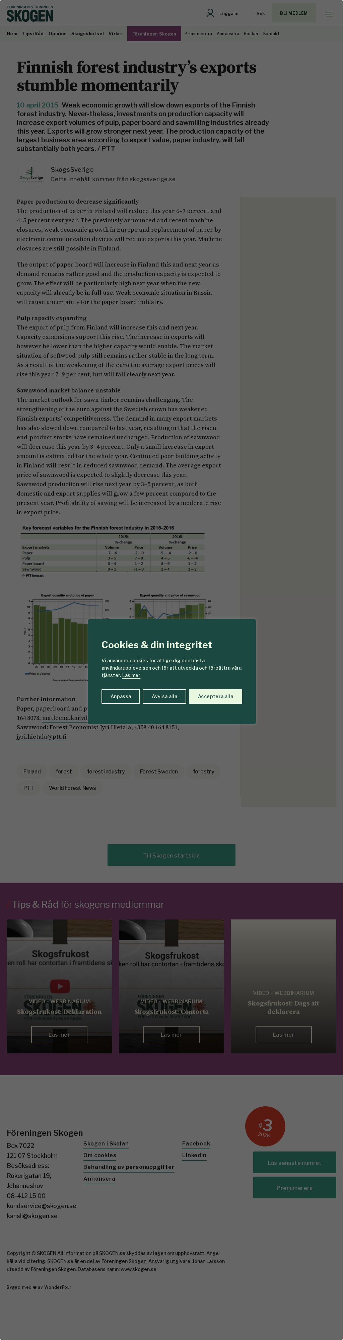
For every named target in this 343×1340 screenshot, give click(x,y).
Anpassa (121, 696)
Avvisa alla (164, 696)
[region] (171, 670)
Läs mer (131, 675)
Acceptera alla (215, 696)
